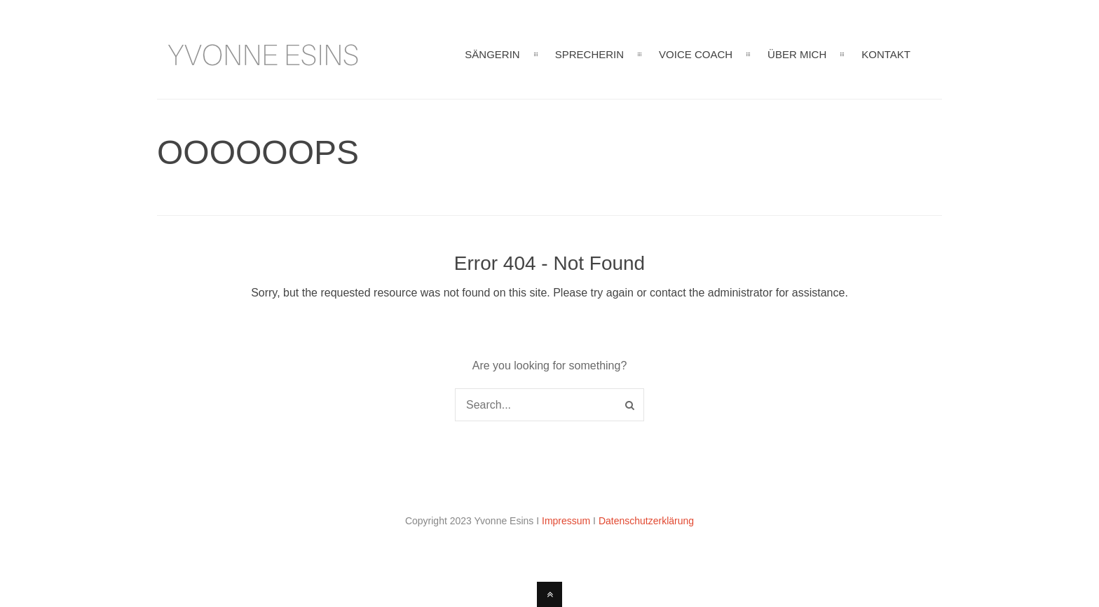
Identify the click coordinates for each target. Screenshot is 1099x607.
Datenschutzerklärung (646, 520)
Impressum (566, 520)
